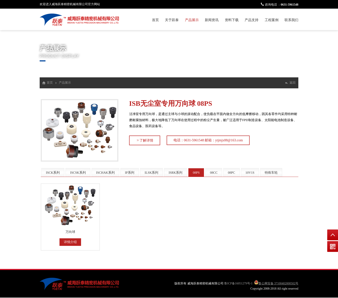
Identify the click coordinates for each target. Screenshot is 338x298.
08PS (204, 103)
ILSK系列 (151, 172)
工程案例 (272, 20)
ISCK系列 (53, 172)
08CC (214, 172)
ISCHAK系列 (105, 172)
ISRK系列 (175, 172)
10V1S (250, 172)
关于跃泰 (172, 20)
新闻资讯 (212, 20)
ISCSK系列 (78, 172)
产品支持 (251, 20)
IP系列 (129, 172)
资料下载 (232, 20)
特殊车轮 (271, 172)
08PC (231, 172)
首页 (155, 20)
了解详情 (144, 140)
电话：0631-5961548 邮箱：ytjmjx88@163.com (208, 140)
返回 (292, 82)
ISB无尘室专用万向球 (162, 103)
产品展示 (192, 20)
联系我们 (291, 20)
